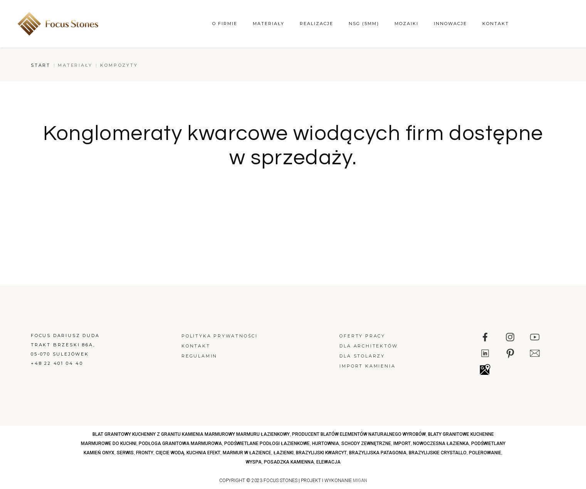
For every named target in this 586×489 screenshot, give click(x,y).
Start (40, 65)
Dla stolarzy (362, 356)
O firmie (224, 23)
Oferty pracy (362, 336)
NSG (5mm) (364, 23)
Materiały (268, 23)
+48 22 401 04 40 (57, 363)
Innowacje (450, 23)
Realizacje (316, 23)
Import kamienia (367, 366)
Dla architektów (368, 346)
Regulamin (199, 356)
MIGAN (360, 480)
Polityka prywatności (219, 336)
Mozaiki (406, 23)
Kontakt (495, 23)
